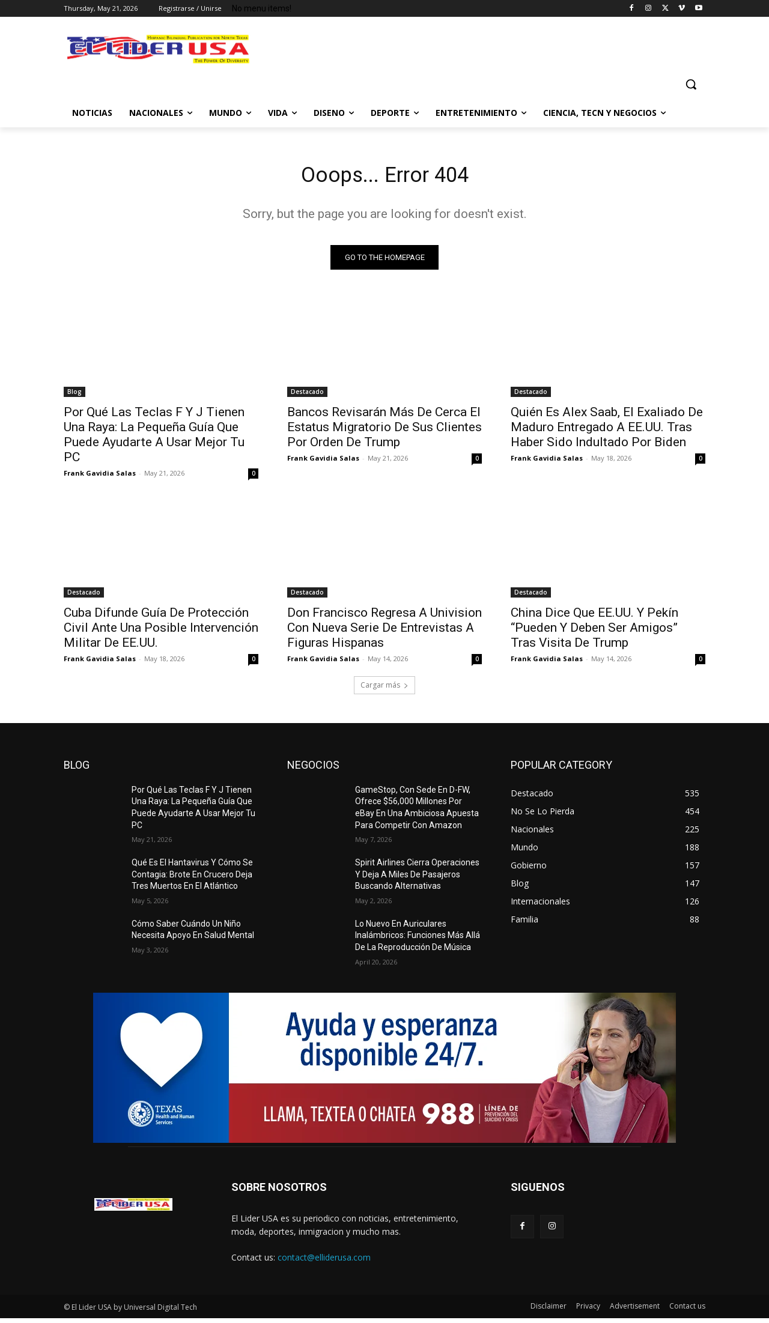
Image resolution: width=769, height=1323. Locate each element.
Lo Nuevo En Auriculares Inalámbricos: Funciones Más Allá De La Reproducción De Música (417, 940)
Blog (74, 396)
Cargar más (384, 689)
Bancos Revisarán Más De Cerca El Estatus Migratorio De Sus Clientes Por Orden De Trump (384, 431)
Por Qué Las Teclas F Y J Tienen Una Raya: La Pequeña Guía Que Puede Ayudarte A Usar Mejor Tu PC (154, 438)
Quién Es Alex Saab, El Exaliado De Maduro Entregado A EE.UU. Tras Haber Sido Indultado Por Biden (607, 431)
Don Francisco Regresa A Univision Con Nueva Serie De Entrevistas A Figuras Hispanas (384, 632)
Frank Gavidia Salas (100, 477)
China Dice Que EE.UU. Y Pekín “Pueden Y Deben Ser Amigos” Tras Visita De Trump (594, 632)
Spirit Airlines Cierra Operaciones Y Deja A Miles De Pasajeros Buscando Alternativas (417, 878)
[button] (690, 84)
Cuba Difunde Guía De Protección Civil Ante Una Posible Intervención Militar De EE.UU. (161, 632)
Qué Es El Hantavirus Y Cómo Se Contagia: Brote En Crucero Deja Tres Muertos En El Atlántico (192, 878)
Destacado (307, 396)
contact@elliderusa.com (324, 1262)
